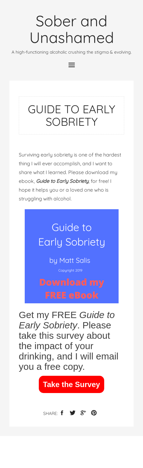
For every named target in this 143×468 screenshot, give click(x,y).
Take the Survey (71, 384)
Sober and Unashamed (71, 29)
